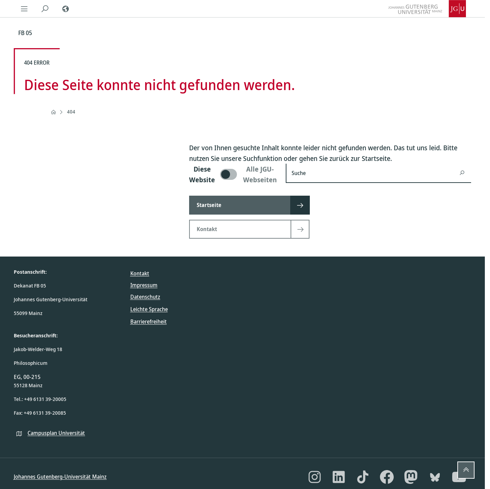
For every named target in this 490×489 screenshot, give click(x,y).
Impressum (143, 285)
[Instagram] (315, 477)
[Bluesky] (435, 477)
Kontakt (139, 273)
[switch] (233, 174)
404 (71, 111)
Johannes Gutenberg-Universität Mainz (60, 476)
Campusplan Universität (56, 433)
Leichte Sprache (149, 309)
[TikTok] (363, 477)
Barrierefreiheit (148, 321)
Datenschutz (145, 297)
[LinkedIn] (339, 477)
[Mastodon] (411, 477)
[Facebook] (387, 477)
